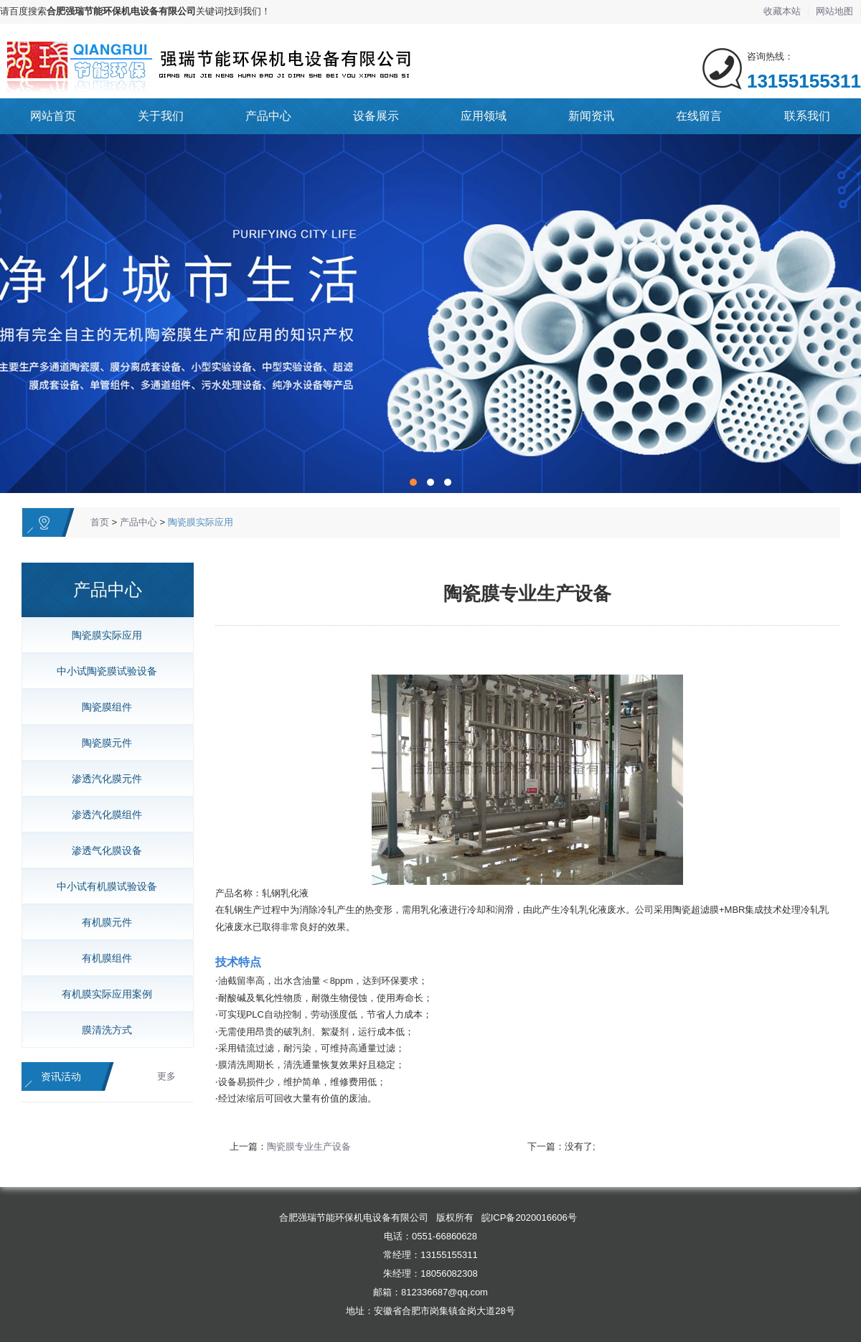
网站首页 (53, 116)
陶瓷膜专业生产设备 (309, 1146)
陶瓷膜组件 (102, 707)
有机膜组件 (102, 958)
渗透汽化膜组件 (102, 814)
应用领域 (484, 116)
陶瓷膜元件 (102, 743)
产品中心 (268, 116)
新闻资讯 (591, 116)
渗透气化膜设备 (102, 850)
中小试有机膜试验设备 (102, 886)
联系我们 (807, 116)
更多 (166, 1076)
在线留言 (699, 116)
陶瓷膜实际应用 (200, 522)
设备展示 (376, 116)
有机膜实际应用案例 (102, 994)
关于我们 (161, 116)
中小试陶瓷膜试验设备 (102, 671)
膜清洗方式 (102, 1030)
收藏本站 (782, 11)
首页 (99, 522)
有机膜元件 (102, 922)
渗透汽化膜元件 (102, 778)
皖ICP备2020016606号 (529, 1217)
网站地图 (834, 11)
